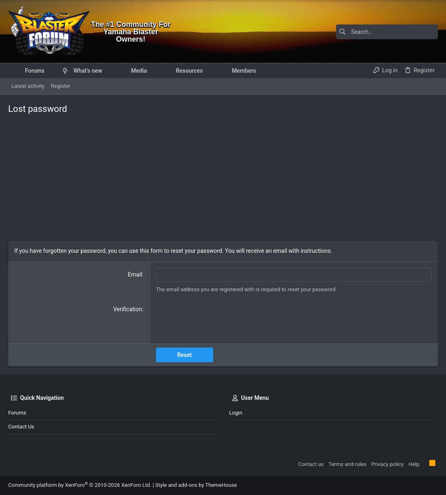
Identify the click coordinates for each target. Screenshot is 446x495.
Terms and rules (347, 464)
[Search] (387, 32)
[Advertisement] (223, 180)
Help (413, 464)
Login (235, 413)
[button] (50, 70)
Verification (127, 309)
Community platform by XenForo (79, 485)
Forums (17, 413)
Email (135, 274)
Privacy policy (387, 464)
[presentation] (218, 321)
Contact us (21, 427)
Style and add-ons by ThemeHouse (196, 485)
